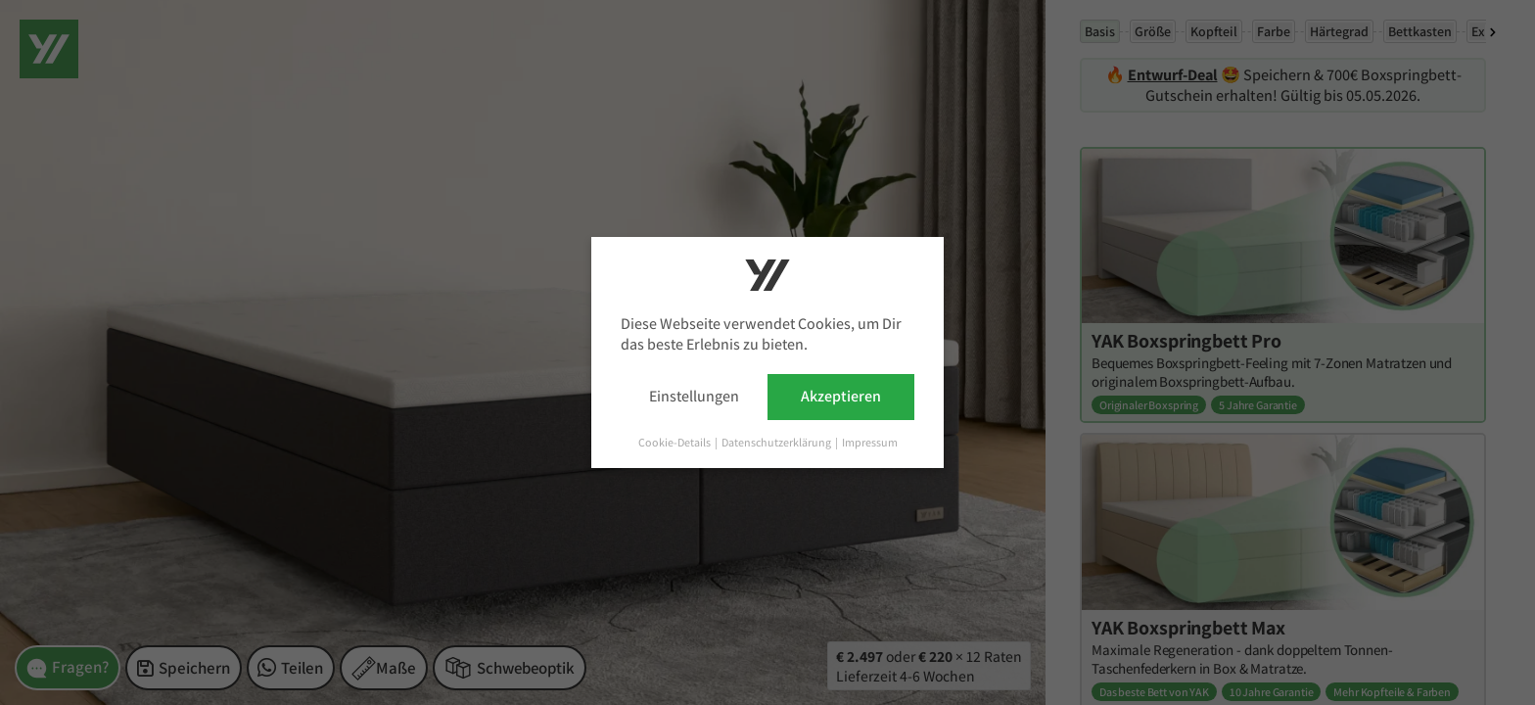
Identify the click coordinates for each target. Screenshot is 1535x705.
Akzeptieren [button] (841, 396)
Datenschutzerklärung (777, 442)
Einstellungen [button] (694, 396)
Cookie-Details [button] (675, 442)
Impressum (870, 442)
